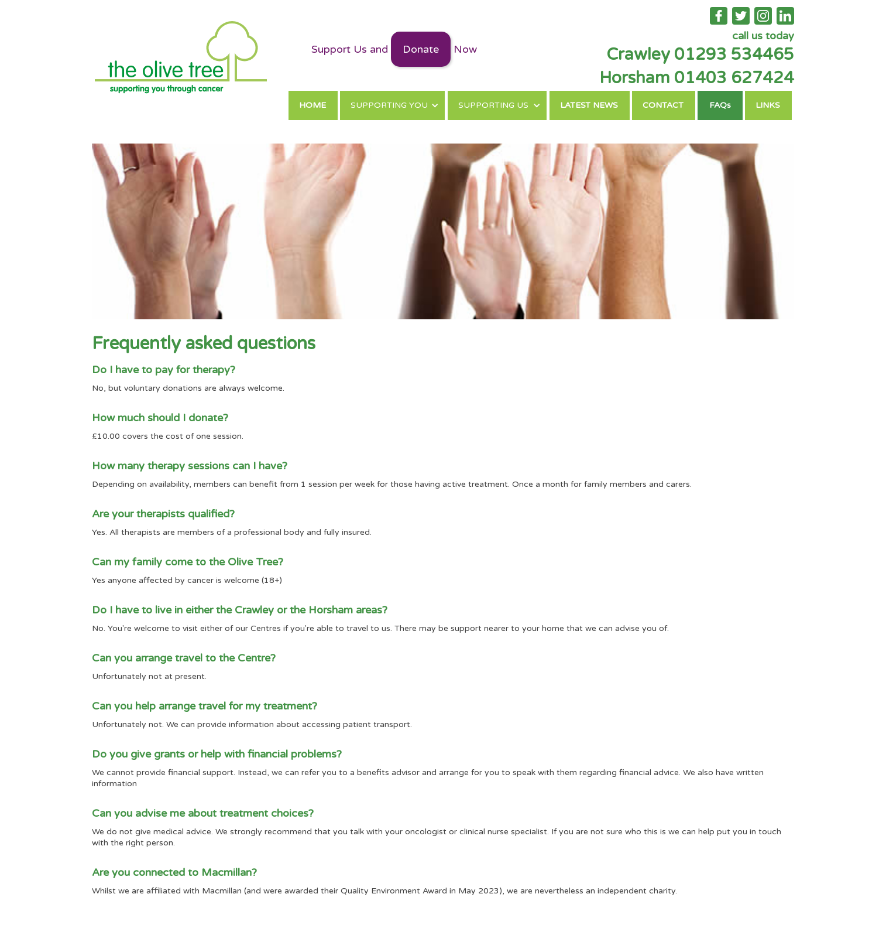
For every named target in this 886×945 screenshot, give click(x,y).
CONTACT (663, 105)
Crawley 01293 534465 (700, 54)
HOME (312, 105)
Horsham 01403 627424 (696, 78)
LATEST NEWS (589, 105)
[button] (392, 105)
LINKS (767, 105)
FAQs (720, 105)
